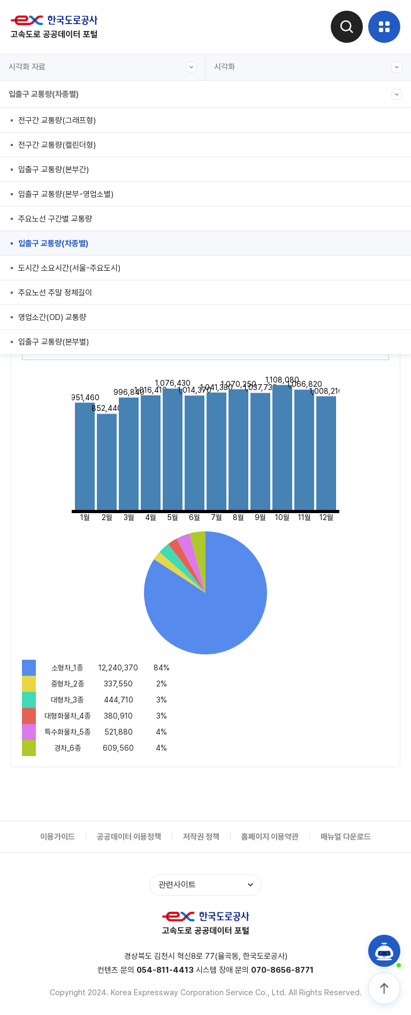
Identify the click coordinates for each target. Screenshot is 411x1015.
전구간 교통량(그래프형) (57, 120)
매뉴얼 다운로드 (346, 837)
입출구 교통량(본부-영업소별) (65, 194)
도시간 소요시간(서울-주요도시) (69, 268)
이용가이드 (57, 837)
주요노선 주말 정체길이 (55, 292)
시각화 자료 (103, 67)
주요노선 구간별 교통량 (55, 219)
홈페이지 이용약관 (270, 837)
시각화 (308, 67)
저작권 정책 (201, 837)
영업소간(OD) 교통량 (52, 317)
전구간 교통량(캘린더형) (57, 145)
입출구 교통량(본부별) (53, 342)
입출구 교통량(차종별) (205, 94)
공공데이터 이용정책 (129, 837)
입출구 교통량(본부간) (53, 169)
